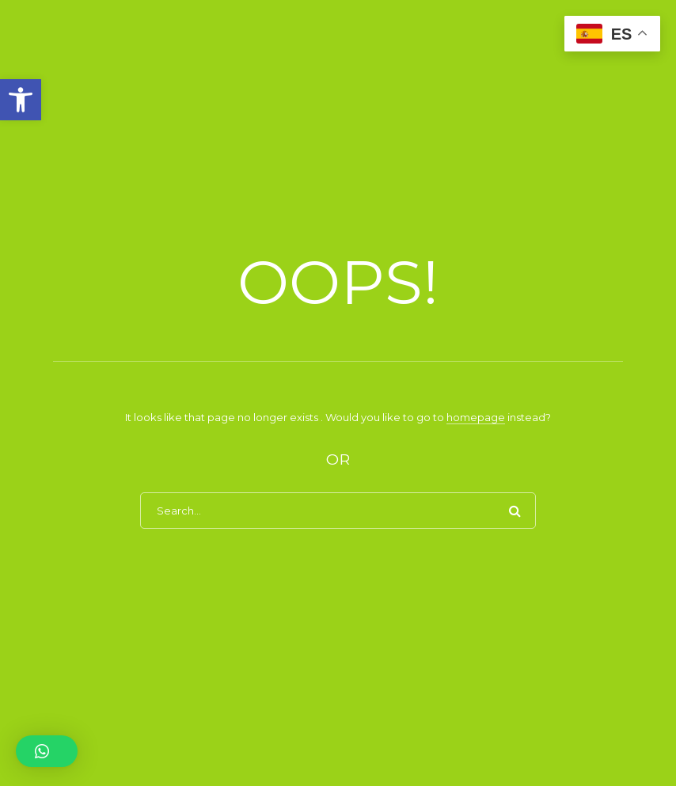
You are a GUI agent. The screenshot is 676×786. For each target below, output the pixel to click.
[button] (20, 99)
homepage (475, 417)
